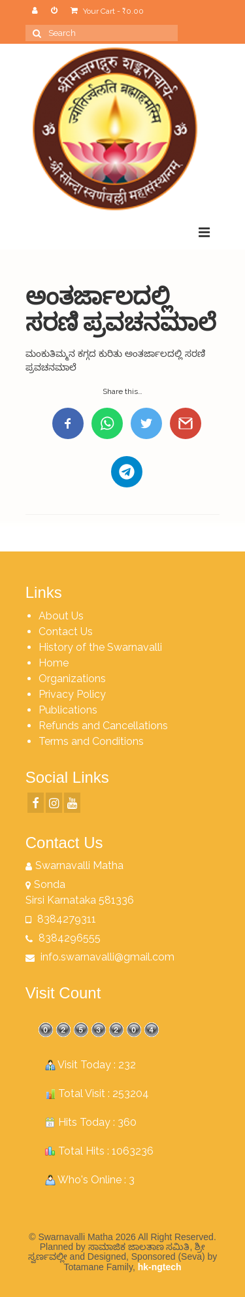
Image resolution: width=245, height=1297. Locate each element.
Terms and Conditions (91, 741)
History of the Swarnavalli (100, 647)
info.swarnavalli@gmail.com (99, 957)
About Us (61, 616)
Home (54, 663)
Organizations (72, 678)
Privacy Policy (72, 694)
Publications (68, 710)
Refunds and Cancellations (103, 725)
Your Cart (107, 11)
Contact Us (66, 631)
